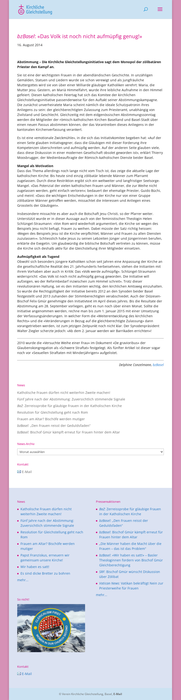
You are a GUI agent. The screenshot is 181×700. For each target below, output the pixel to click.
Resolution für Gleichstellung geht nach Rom (52, 412)
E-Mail (24, 471)
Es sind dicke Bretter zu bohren (45, 573)
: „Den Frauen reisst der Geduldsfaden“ (53, 425)
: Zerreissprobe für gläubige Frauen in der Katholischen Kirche (69, 406)
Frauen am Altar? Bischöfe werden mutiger (51, 419)
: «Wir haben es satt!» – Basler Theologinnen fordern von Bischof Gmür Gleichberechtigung (131, 560)
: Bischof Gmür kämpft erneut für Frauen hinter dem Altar (68, 432)
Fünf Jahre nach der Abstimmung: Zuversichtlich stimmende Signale (71, 399)
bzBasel (158, 364)
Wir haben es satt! (35, 566)
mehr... (23, 580)
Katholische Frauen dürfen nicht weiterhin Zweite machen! (63, 392)
